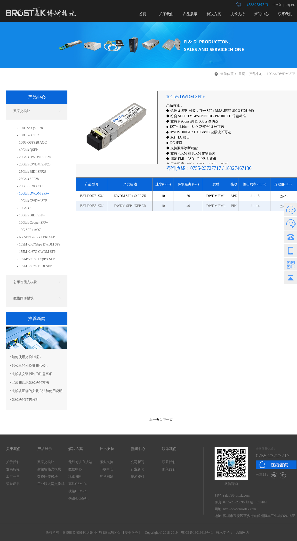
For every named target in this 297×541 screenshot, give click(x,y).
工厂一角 (13, 476)
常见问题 (106, 476)
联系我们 (285, 14)
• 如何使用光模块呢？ (26, 357)
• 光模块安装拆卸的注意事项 (31, 374)
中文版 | (279, 5)
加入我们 (169, 469)
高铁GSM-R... (78, 484)
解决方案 (214, 14)
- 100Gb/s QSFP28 (30, 128)
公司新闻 (137, 462)
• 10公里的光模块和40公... (29, 365)
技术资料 (137, 476)
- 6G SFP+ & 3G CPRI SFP (36, 237)
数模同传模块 (47, 476)
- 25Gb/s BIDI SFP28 (32, 171)
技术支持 (237, 14)
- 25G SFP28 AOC (29, 186)
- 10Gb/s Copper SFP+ (32, 222)
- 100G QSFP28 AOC (32, 142)
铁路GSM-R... (78, 491)
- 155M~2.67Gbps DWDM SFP (38, 244)
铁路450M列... (78, 498)
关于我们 (166, 14)
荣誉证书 (13, 484)
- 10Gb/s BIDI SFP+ (31, 215)
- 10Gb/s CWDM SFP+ (33, 201)
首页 (142, 14)
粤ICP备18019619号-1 (197, 532)
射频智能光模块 (49, 469)
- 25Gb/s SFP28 (28, 179)
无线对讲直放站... (81, 462)
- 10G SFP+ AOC (29, 230)
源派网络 (242, 532)
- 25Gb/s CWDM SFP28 (33, 164)
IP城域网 (74, 476)
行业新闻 (137, 469)
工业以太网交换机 (50, 484)
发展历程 (13, 469)
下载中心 (106, 469)
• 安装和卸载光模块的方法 (29, 382)
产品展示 (190, 14)
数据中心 (75, 469)
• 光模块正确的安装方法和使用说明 (36, 391)
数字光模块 (45, 462)
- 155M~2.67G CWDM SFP (36, 252)
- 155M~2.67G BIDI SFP (34, 266)
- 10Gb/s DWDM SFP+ (33, 193)
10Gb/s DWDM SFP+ (282, 74)
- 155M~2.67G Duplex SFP (36, 259)
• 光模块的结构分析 (24, 399)
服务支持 (106, 462)
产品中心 (256, 74)
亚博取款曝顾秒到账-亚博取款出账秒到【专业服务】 (102, 532)
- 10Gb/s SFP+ (27, 208)
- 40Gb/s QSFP (27, 150)
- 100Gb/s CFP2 (28, 135)
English (290, 5)
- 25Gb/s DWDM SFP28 (34, 157)
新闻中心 (261, 14)
